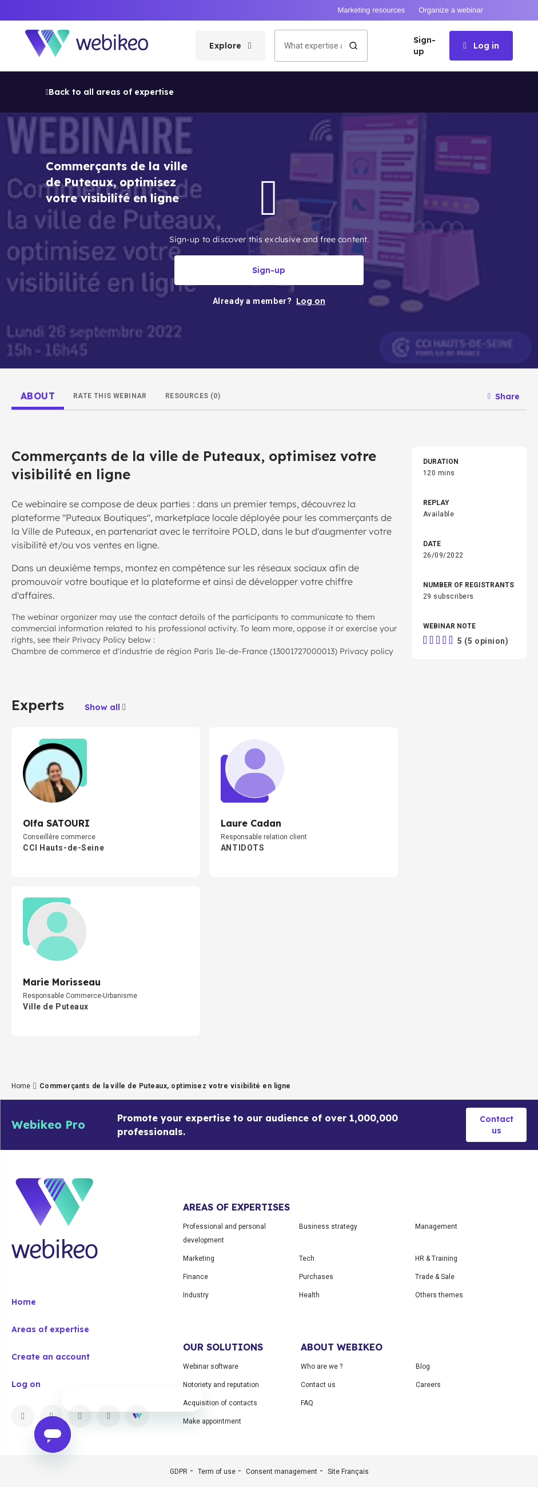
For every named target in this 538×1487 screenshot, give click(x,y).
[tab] (37, 396)
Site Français (348, 1472)
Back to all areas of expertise (110, 92)
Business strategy (328, 1227)
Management (436, 1227)
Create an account (50, 1357)
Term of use (217, 1472)
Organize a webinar (451, 10)
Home (20, 1086)
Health (309, 1295)
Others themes (439, 1295)
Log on (26, 1384)
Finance (195, 1277)
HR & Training (436, 1258)
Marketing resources (371, 10)
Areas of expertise (50, 1329)
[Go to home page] (96, 46)
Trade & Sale (435, 1277)
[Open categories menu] (230, 46)
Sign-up (424, 46)
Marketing (198, 1258)
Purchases (316, 1277)
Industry (196, 1295)
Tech (306, 1258)
